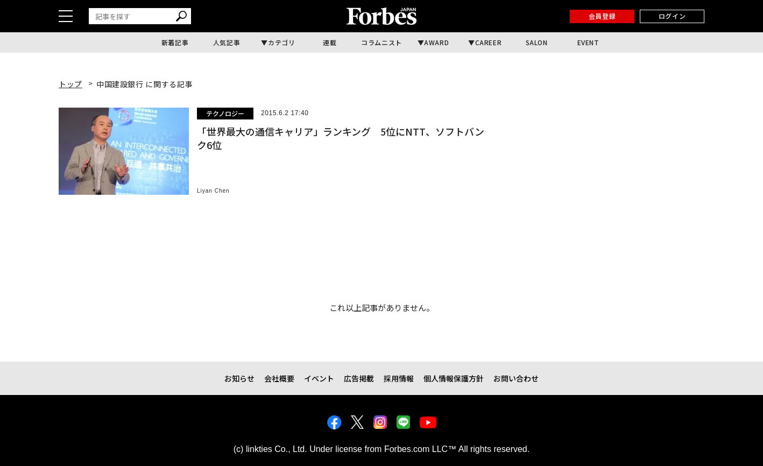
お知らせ (239, 378)
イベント (319, 378)
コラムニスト (381, 42)
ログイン (672, 15)
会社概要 (279, 378)
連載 (329, 42)
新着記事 (174, 42)
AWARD (436, 42)
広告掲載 (359, 378)
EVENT (588, 42)
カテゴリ (281, 42)
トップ (70, 84)
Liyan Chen (213, 191)
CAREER (488, 42)
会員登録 (602, 15)
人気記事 (226, 42)
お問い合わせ (516, 378)
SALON (537, 42)
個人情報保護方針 (453, 378)
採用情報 (399, 378)
